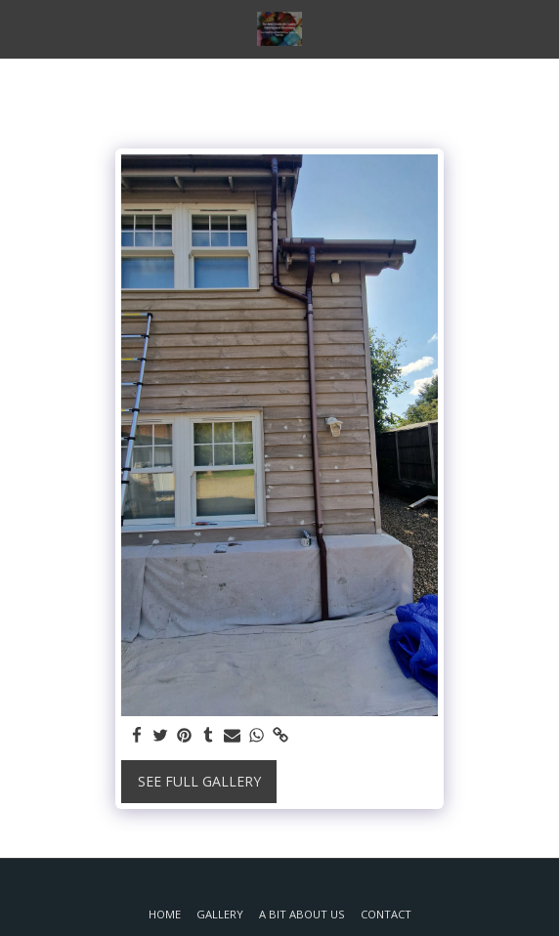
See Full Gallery (199, 781)
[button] (21, 28)
